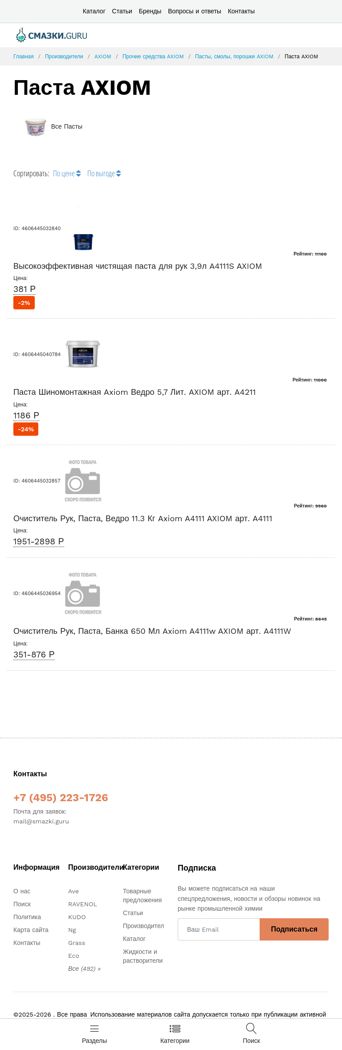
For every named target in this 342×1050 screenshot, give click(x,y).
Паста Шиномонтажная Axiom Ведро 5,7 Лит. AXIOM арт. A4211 (134, 392)
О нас (21, 891)
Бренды (150, 11)
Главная (23, 56)
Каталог (94, 11)
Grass (76, 942)
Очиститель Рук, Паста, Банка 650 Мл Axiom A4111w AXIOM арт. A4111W (152, 631)
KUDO (77, 916)
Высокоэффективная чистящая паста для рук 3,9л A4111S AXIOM (137, 266)
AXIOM (102, 56)
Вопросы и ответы (194, 11)
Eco (73, 955)
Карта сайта (31, 929)
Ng (72, 929)
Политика (27, 916)
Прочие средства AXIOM (153, 56)
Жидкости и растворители (143, 956)
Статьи (122, 11)
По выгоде (104, 173)
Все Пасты (52, 126)
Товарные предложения (142, 896)
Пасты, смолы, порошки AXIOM (234, 56)
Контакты (241, 11)
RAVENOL (82, 904)
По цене (67, 173)
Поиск (22, 904)
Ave (73, 891)
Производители (64, 56)
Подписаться (294, 929)
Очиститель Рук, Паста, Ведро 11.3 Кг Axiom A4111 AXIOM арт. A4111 (142, 518)
